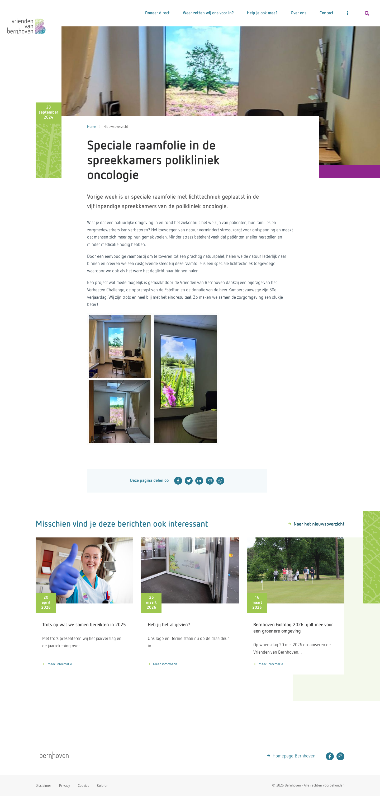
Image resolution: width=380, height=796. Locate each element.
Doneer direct (157, 13)
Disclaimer (43, 786)
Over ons (298, 13)
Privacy (64, 786)
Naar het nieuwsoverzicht (319, 524)
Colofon (102, 786)
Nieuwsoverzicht (115, 127)
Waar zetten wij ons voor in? (208, 13)
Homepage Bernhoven (294, 756)
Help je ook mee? (262, 13)
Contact (327, 13)
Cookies (83, 786)
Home (91, 127)
